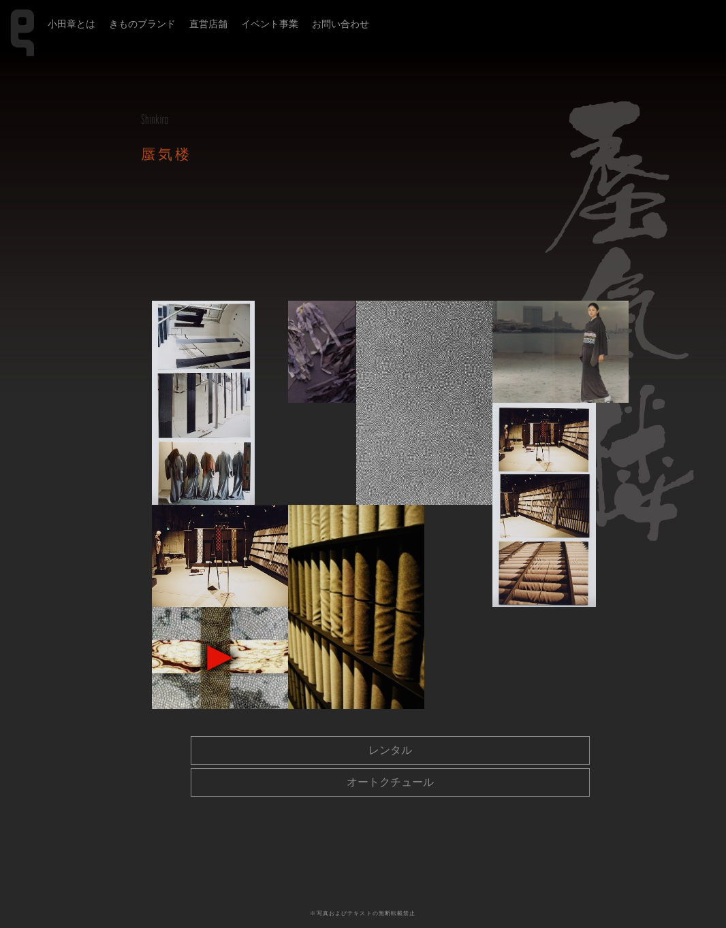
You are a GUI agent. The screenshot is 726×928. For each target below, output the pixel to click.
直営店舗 (208, 23)
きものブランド (142, 23)
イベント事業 (269, 23)
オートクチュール (390, 782)
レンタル (390, 750)
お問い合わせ (340, 23)
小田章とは (71, 23)
